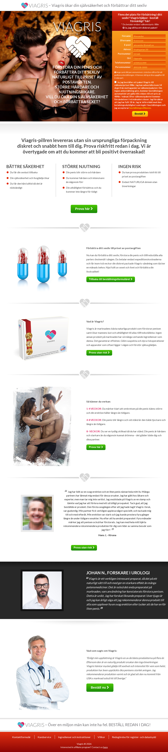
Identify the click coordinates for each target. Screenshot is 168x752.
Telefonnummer (123, 62)
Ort (129, 58)
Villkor (101, 737)
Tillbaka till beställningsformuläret (110, 279)
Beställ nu (100, 687)
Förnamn (126, 36)
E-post (127, 45)
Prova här (84, 209)
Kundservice (44, 737)
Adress (127, 49)
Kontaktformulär (21, 737)
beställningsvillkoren (140, 108)
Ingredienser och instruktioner (74, 737)
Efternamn (125, 40)
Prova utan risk (99, 352)
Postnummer (124, 53)
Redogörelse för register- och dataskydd (134, 737)
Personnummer (123, 67)
